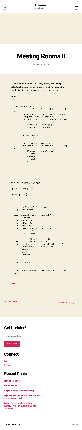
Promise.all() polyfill (12, 381)
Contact (7, 365)
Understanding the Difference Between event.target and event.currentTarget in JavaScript (20, 406)
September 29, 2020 (42, 65)
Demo (14, 284)
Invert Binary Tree (11, 386)
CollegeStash (41, 5)
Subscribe (12, 343)
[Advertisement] (41, 29)
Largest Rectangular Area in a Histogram (20, 390)
